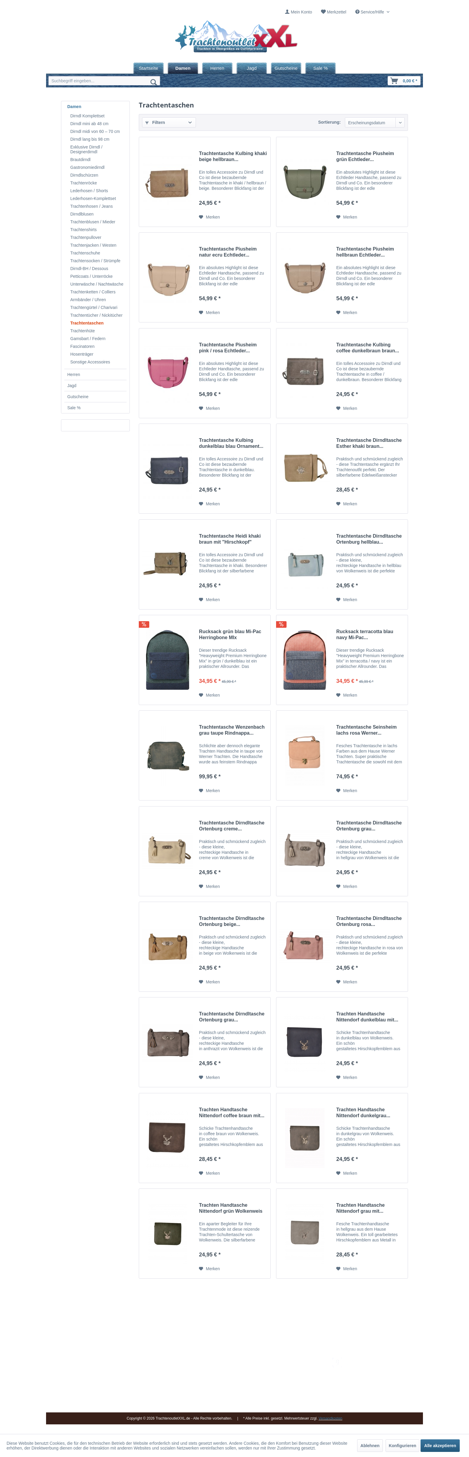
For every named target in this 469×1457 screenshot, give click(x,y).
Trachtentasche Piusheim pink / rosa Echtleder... (228, 347)
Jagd (71, 385)
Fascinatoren (82, 346)
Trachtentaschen (86, 323)
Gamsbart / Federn (88, 338)
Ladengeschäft (224, 1382)
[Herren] (217, 68)
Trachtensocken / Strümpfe (95, 260)
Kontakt (218, 1368)
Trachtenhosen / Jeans (91, 206)
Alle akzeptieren (440, 1445)
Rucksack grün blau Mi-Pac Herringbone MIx (230, 634)
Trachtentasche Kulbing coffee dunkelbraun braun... (367, 347)
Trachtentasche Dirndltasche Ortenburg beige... (231, 921)
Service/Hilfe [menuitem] (370, 12)
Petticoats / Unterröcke (91, 276)
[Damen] (183, 68)
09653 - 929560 (130, 1368)
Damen (74, 106)
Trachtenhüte (82, 330)
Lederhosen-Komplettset (93, 198)
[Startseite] (148, 68)
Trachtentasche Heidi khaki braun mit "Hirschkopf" (230, 539)
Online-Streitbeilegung (292, 1389)
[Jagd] (251, 68)
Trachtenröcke (83, 183)
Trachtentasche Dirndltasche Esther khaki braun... (369, 443)
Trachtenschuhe (85, 253)
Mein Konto (301, 12)
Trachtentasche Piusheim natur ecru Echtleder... (228, 251)
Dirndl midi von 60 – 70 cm (95, 131)
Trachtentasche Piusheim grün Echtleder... (365, 156)
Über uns (219, 1375)
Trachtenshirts (83, 229)
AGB (276, 1403)
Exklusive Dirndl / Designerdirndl (86, 149)
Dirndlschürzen (84, 175)
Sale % (73, 407)
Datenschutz (283, 1396)
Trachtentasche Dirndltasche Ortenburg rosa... (369, 921)
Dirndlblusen (82, 214)
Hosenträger (81, 354)
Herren (73, 374)
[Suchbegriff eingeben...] (104, 80)
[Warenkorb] (404, 80)
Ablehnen (370, 1445)
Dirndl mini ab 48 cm (89, 123)
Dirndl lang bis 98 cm (89, 139)
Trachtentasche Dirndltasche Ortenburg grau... (369, 825)
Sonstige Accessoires (90, 362)
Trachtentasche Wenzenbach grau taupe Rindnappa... (231, 730)
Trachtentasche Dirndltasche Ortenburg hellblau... (369, 539)
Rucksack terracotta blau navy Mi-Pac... (364, 634)
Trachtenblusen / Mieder (92, 221)
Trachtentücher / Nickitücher (96, 315)
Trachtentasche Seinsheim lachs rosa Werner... (366, 730)
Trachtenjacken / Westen (93, 245)
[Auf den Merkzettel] (209, 217)
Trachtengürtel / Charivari (93, 307)
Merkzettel (336, 12)
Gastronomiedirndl (87, 167)
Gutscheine (78, 396)
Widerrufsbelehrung (290, 1382)
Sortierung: (329, 122)
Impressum (221, 1361)
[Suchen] (153, 82)
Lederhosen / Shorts (89, 190)
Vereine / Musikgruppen (233, 1389)
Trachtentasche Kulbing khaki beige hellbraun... (233, 156)
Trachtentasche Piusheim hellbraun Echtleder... (365, 251)
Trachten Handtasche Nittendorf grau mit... (360, 1208)
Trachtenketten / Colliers (92, 291)
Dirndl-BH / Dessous (89, 268)
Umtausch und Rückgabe (295, 1368)
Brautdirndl (80, 159)
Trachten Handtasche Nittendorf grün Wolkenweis (230, 1208)
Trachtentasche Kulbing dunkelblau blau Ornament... (231, 443)
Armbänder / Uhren (88, 299)
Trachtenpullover (85, 237)
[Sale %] (320, 68)
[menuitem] (298, 12)
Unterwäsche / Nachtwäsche (96, 284)
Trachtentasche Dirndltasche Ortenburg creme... (231, 825)
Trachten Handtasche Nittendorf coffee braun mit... (231, 1112)
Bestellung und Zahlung (294, 1375)
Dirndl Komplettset (87, 115)
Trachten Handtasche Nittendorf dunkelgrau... (363, 1112)
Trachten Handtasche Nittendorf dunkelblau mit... (367, 1016)
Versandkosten (285, 1361)
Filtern (155, 122)
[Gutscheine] (286, 68)
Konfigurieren (402, 1445)
